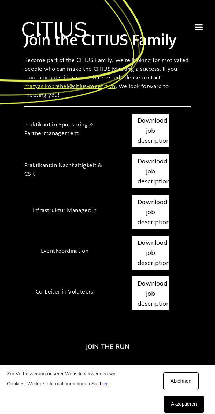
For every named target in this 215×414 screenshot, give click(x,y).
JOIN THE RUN (107, 347)
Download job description (153, 130)
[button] (198, 27)
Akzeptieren (184, 404)
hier (104, 383)
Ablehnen (181, 381)
